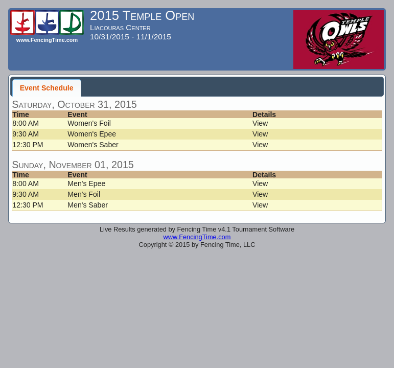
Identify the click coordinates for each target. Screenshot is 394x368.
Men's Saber (87, 205)
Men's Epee (86, 183)
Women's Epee (91, 134)
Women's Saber (92, 145)
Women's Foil (89, 123)
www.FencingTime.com (197, 237)
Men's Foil (83, 194)
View (260, 123)
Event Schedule (47, 88)
